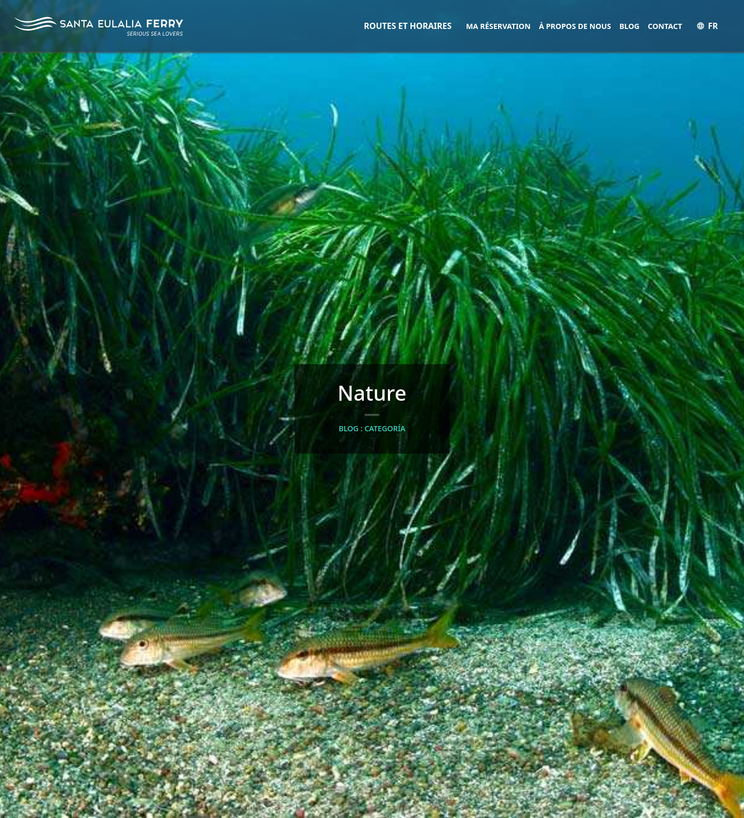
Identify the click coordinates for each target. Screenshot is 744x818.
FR (707, 26)
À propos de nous (575, 26)
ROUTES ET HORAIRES (408, 26)
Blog (629, 26)
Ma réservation (498, 26)
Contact (665, 26)
